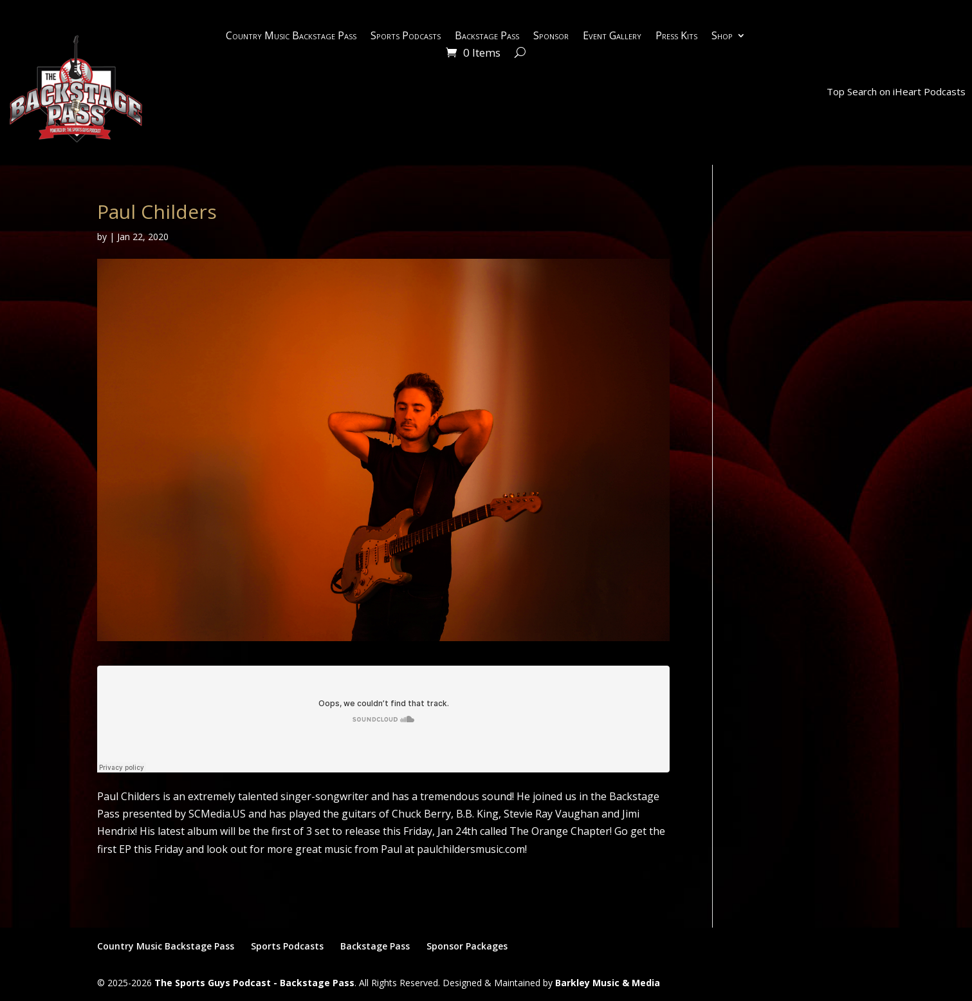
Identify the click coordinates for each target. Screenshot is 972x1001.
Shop (722, 36)
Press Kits (676, 36)
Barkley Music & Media (607, 983)
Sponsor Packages (467, 946)
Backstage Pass (487, 36)
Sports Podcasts (406, 36)
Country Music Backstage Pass (291, 36)
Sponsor (551, 36)
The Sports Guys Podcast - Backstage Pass (254, 983)
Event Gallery (612, 36)
